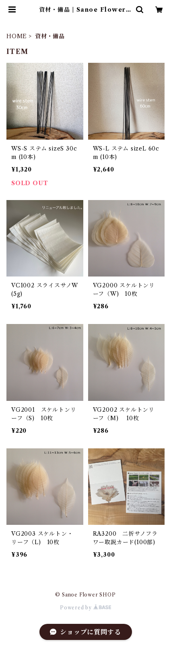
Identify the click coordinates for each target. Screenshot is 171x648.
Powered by (85, 608)
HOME (16, 36)
